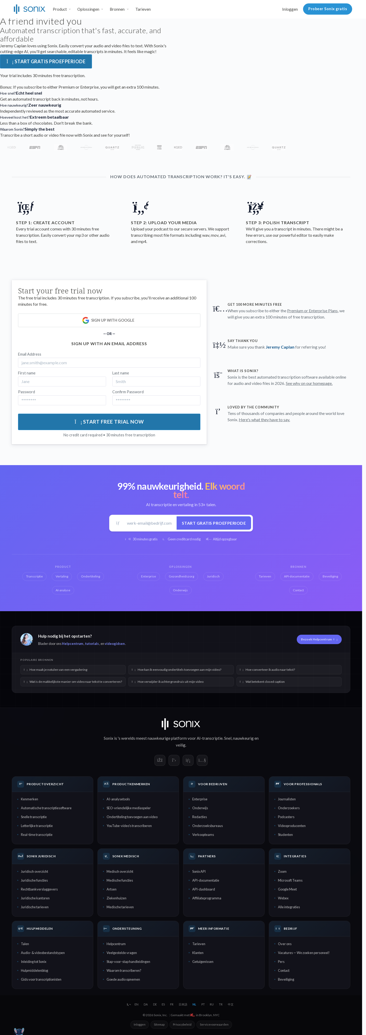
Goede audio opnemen (123, 979)
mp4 (142, 241)
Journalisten (287, 799)
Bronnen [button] (117, 9)
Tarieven (143, 9)
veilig (180, 745)
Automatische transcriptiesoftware (46, 808)
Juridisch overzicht (34, 871)
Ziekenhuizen (116, 898)
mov (214, 235)
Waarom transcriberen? (124, 970)
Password (26, 392)
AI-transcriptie (210, 738)
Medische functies (120, 880)
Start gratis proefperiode (46, 61)
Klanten (198, 953)
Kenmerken (29, 799)
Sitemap (159, 1024)
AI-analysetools (118, 799)
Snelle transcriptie (34, 817)
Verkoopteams (203, 834)
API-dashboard (203, 889)
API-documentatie (205, 880)
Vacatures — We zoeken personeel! (304, 953)
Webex (283, 898)
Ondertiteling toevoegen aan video (132, 817)
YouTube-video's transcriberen (129, 826)
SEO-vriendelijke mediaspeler (129, 808)
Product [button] (60, 9)
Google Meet (287, 889)
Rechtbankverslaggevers (39, 889)
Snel (227, 738)
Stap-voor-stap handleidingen (128, 961)
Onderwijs (200, 808)
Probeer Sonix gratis (327, 9)
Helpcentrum (72, 643)
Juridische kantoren (35, 898)
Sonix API (199, 871)
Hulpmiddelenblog (34, 970)
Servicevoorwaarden (214, 1024)
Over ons (285, 944)
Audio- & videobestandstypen (43, 953)
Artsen (112, 889)
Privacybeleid (182, 1024)
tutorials (92, 643)
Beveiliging (286, 979)
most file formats (169, 235)
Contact (283, 970)
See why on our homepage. (309, 383)
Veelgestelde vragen (122, 953)
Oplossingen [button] (88, 9)
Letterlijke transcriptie (37, 826)
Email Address (29, 354)
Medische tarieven (120, 907)
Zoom (282, 871)
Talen (25, 944)
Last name (120, 373)
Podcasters (286, 817)
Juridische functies (34, 880)
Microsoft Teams (290, 880)
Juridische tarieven (35, 907)
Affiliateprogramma (206, 898)
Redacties (199, 817)
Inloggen (290, 9)
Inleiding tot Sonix (33, 961)
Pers (281, 961)
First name (27, 373)
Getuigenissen (202, 961)
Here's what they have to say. (264, 419)
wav (205, 235)
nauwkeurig (243, 738)
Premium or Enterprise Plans (312, 310)
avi (222, 235)
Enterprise (199, 799)
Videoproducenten (292, 826)
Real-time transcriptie (37, 834)
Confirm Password (128, 392)
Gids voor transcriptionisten (41, 979)
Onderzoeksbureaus (207, 826)
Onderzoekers (289, 808)
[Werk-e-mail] (150, 523)
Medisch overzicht (120, 871)
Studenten (285, 834)
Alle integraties (289, 907)
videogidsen (115, 643)
